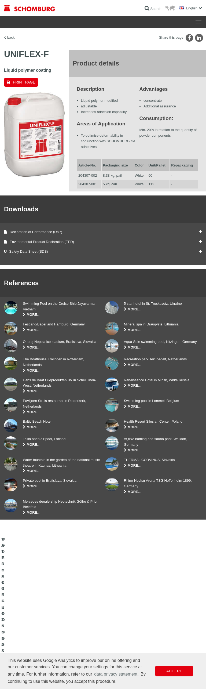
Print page (24, 82)
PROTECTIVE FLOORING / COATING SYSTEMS (40, 624)
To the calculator (118, 608)
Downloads (115, 616)
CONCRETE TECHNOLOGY (24, 632)
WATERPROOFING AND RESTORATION (34, 608)
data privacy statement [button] (115, 674)
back (10, 37)
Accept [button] (174, 671)
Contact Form (117, 624)
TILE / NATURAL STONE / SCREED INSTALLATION (41, 616)
